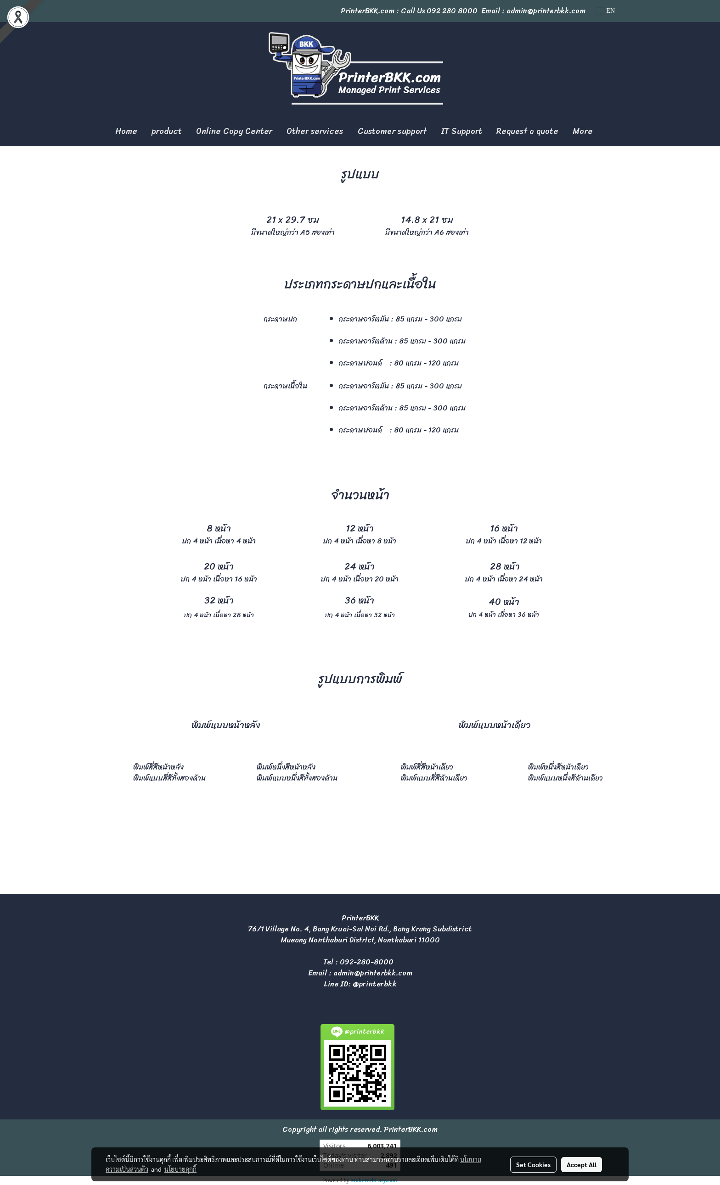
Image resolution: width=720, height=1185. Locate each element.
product (167, 131)
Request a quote (527, 131)
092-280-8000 (367, 962)
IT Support (461, 131)
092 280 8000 (452, 10)
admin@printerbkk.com (372, 973)
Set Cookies (533, 1164)
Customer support (392, 131)
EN (605, 10)
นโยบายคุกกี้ (180, 1169)
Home (126, 131)
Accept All (581, 1164)
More (583, 131)
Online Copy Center (234, 131)
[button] (608, 131)
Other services (315, 131)
